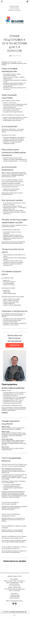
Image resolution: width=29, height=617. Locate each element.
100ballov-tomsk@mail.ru (14, 10)
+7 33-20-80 (14, 6)
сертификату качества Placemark (17, 611)
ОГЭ (10, 55)
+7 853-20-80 (14, 8)
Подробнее (5, 412)
